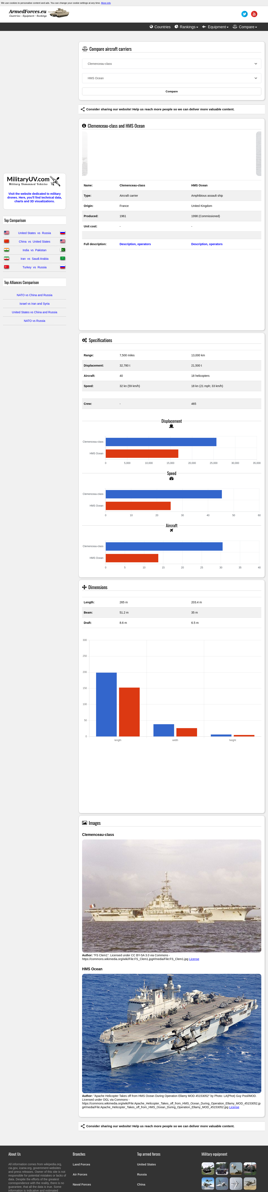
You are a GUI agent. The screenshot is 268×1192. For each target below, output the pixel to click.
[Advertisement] (34, 104)
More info (106, 3)
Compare (172, 91)
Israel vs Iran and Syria (34, 303)
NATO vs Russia (34, 320)
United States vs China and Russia (34, 312)
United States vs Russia (34, 233)
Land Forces (81, 1164)
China (141, 1184)
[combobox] (171, 64)
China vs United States (34, 241)
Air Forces (80, 1174)
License (194, 959)
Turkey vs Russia (35, 267)
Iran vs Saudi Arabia (34, 258)
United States (146, 1164)
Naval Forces (82, 1184)
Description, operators (135, 244)
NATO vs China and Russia (34, 295)
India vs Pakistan (34, 250)
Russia (142, 1174)
